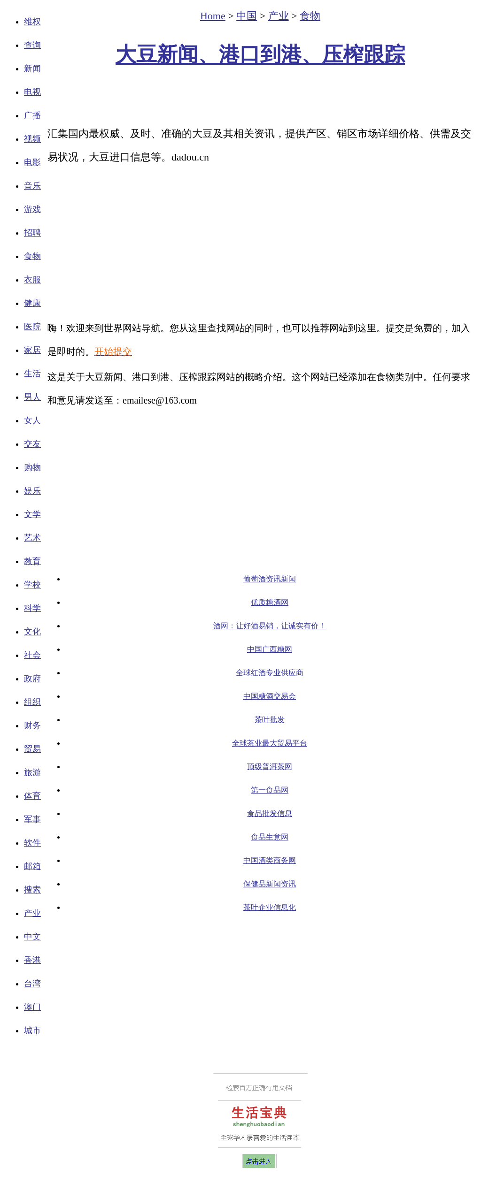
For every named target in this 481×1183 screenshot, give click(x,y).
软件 (32, 842)
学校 (32, 584)
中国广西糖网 (269, 649)
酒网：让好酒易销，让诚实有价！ (269, 626)
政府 (32, 678)
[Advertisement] (260, 97)
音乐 (32, 186)
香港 (32, 960)
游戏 (32, 209)
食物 (32, 256)
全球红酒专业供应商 (269, 673)
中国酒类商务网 (269, 860)
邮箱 (32, 866)
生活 (32, 373)
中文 (32, 936)
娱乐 (32, 491)
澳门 (32, 1007)
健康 (32, 303)
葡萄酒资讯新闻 (269, 579)
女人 (32, 420)
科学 (32, 608)
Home (212, 16)
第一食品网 (269, 790)
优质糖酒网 (269, 602)
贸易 (32, 749)
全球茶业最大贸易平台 (269, 743)
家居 (32, 350)
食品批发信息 (269, 813)
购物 (32, 467)
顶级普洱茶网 (269, 767)
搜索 (32, 889)
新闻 (32, 68)
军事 (32, 819)
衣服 (32, 279)
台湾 (32, 983)
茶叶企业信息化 (269, 907)
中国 (246, 16)
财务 (32, 725)
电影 (32, 162)
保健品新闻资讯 (269, 884)
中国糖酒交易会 (269, 696)
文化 (32, 631)
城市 (32, 1030)
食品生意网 (269, 837)
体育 (32, 796)
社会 (32, 655)
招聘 (32, 232)
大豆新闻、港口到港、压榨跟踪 (260, 54)
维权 (32, 21)
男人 (32, 397)
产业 (32, 913)
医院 (32, 326)
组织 (32, 702)
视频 (32, 139)
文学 (32, 514)
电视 (32, 92)
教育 (32, 561)
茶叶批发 (270, 720)
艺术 (32, 537)
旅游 (32, 772)
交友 (32, 444)
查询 (32, 45)
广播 (32, 115)
